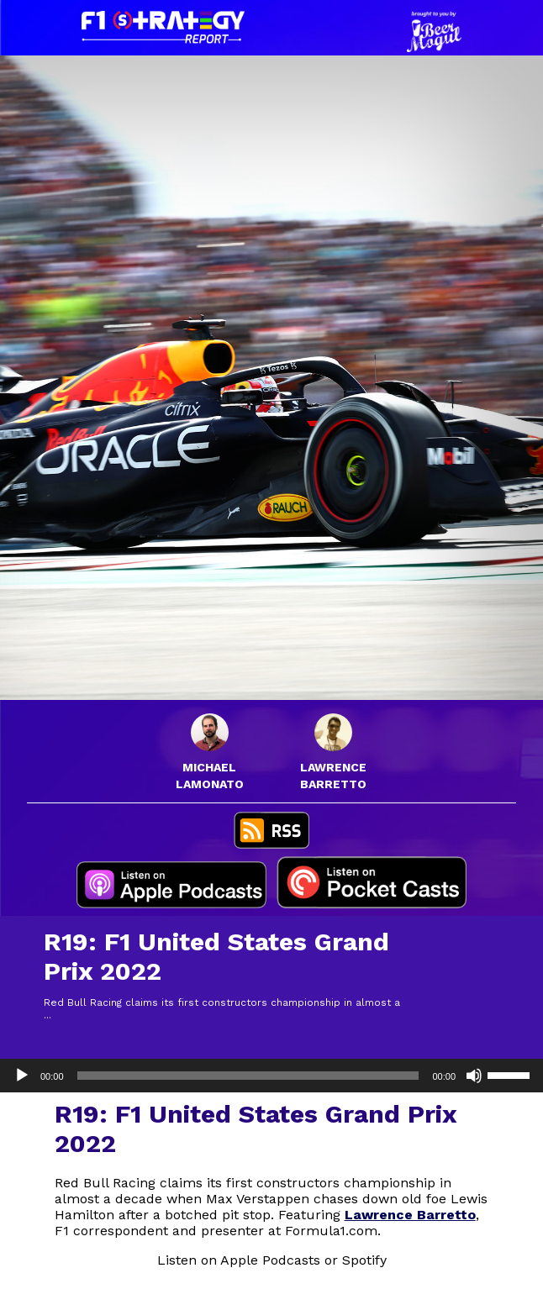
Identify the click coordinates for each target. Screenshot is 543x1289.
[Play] (21, 1075)
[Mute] (474, 1075)
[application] (271, 1075)
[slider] (248, 1075)
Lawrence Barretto (410, 1215)
